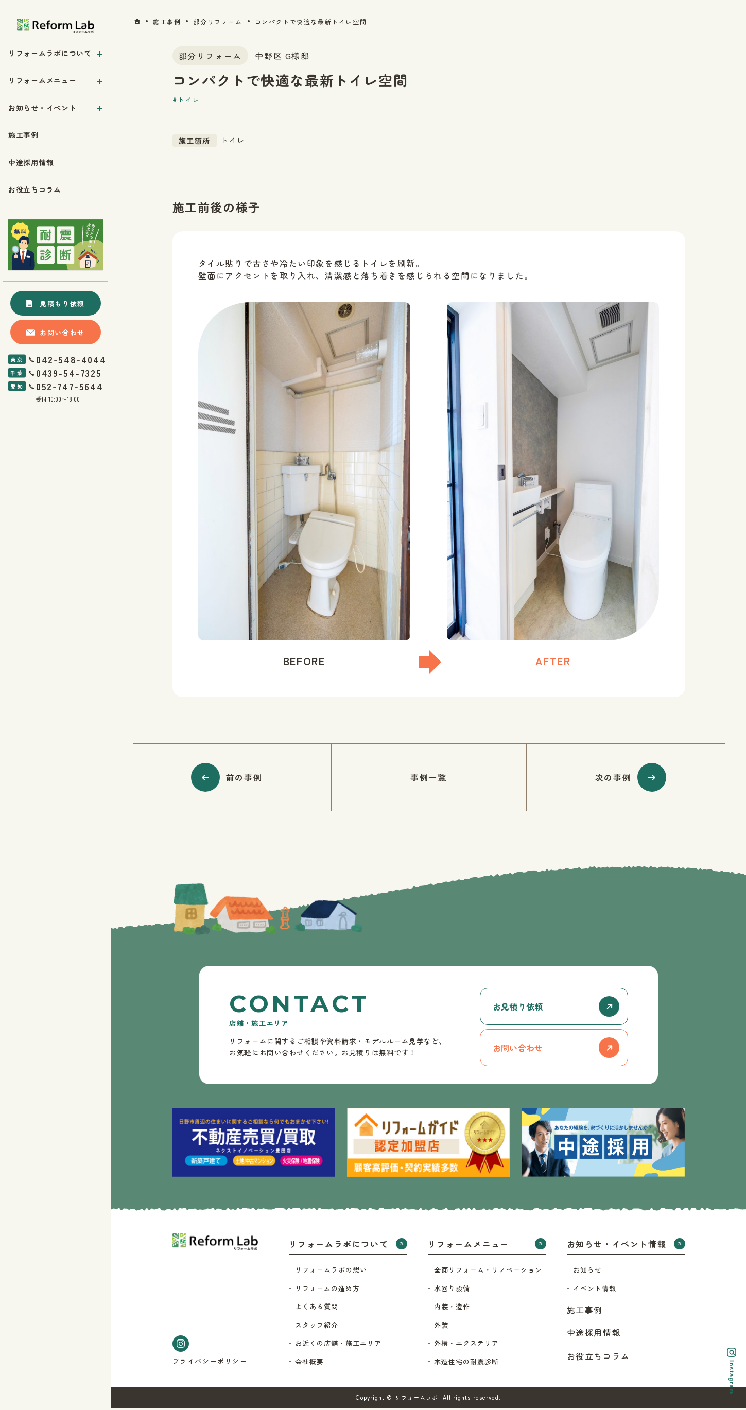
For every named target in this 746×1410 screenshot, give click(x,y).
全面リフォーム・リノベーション (488, 1272)
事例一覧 (428, 777)
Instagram (731, 1371)
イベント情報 (594, 1290)
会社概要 (309, 1363)
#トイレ (186, 99)
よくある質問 (316, 1308)
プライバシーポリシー (210, 1363)
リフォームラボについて (339, 1246)
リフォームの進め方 (327, 1290)
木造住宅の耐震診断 (466, 1363)
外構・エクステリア (466, 1345)
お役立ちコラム (598, 1358)
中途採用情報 (594, 1334)
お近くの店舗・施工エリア (338, 1345)
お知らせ (587, 1272)
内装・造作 (452, 1308)
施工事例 (585, 1311)
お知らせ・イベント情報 (617, 1246)
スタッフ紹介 (316, 1327)
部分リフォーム (210, 55)
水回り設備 (452, 1290)
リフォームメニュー (468, 1246)
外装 (441, 1327)
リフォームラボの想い (331, 1272)
